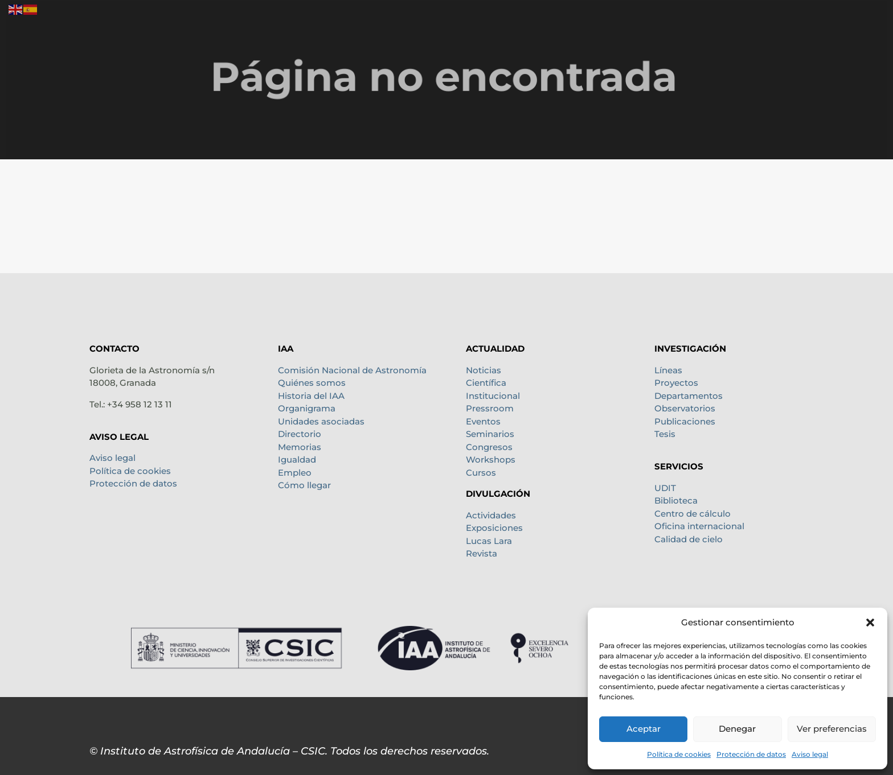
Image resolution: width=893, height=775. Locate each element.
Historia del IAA (311, 395)
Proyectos (676, 382)
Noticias (483, 370)
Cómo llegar (304, 485)
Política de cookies (679, 754)
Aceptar (643, 728)
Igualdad (297, 459)
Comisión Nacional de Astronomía (352, 370)
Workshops (490, 459)
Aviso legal (810, 754)
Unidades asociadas (321, 421)
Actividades (491, 515)
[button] (870, 622)
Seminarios (490, 433)
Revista (481, 553)
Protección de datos (751, 754)
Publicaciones (684, 421)
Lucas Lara (489, 540)
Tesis (664, 433)
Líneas (668, 370)
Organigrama (306, 408)
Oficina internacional (699, 526)
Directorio (299, 433)
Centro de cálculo (692, 513)
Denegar (737, 728)
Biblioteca (676, 500)
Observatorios (684, 408)
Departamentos (688, 395)
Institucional (493, 395)
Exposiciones (494, 527)
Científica (486, 382)
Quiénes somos (312, 382)
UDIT (665, 488)
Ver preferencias (832, 728)
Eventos (483, 421)
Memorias (299, 447)
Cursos (481, 472)
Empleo (295, 472)
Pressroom (490, 408)
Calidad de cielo (688, 539)
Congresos (489, 447)
